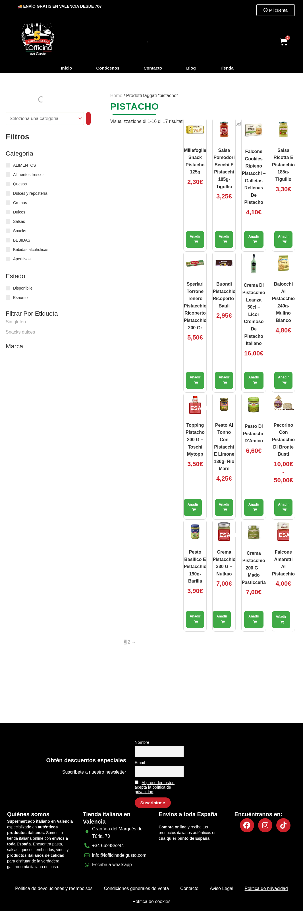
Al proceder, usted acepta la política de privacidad (155, 787)
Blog (191, 68)
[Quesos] (8, 184)
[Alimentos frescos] (8, 174)
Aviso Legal (221, 888)
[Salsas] (8, 221)
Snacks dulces (20, 332)
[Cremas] (8, 202)
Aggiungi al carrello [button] (195, 239)
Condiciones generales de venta (136, 888)
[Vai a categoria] (88, 118)
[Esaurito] (8, 297)
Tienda (227, 68)
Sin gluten (16, 321)
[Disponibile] (8, 288)
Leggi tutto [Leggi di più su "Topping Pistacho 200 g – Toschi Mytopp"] (193, 507)
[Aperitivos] (8, 259)
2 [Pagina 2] (129, 642)
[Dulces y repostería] (8, 193)
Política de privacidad (266, 888)
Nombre (142, 742)
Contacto (153, 68)
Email (140, 762)
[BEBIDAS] (8, 240)
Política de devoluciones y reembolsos (53, 888)
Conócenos (108, 68)
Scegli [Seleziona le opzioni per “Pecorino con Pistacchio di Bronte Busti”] (283, 507)
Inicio (66, 68)
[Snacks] (8, 231)
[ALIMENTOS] (8, 165)
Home (116, 95)
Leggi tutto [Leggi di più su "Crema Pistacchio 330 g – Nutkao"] (222, 619)
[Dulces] (8, 212)
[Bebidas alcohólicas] (8, 249)
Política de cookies (151, 901)
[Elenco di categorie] (45, 118)
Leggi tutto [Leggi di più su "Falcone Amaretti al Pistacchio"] (281, 619)
